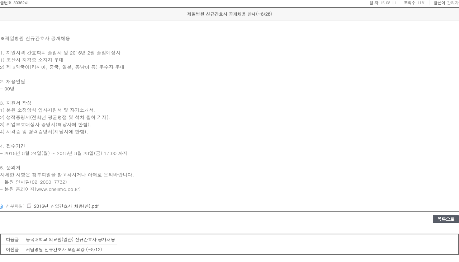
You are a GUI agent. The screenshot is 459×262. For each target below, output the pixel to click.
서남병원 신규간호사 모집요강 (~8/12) (64, 249)
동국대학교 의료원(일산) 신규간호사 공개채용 (70, 239)
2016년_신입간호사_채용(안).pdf (63, 206)
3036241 (21, 2)
